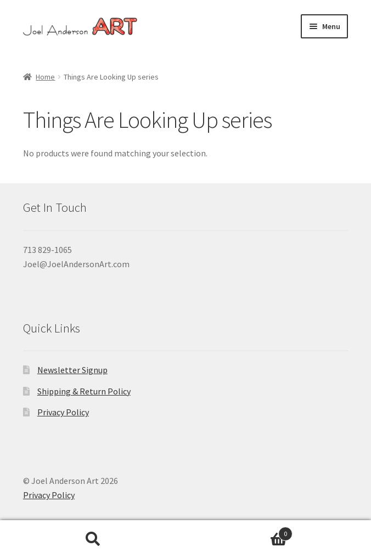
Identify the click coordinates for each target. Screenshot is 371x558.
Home (45, 77)
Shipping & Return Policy (84, 391)
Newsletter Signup (72, 369)
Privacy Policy (63, 412)
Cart (239, 531)
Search (93, 539)
